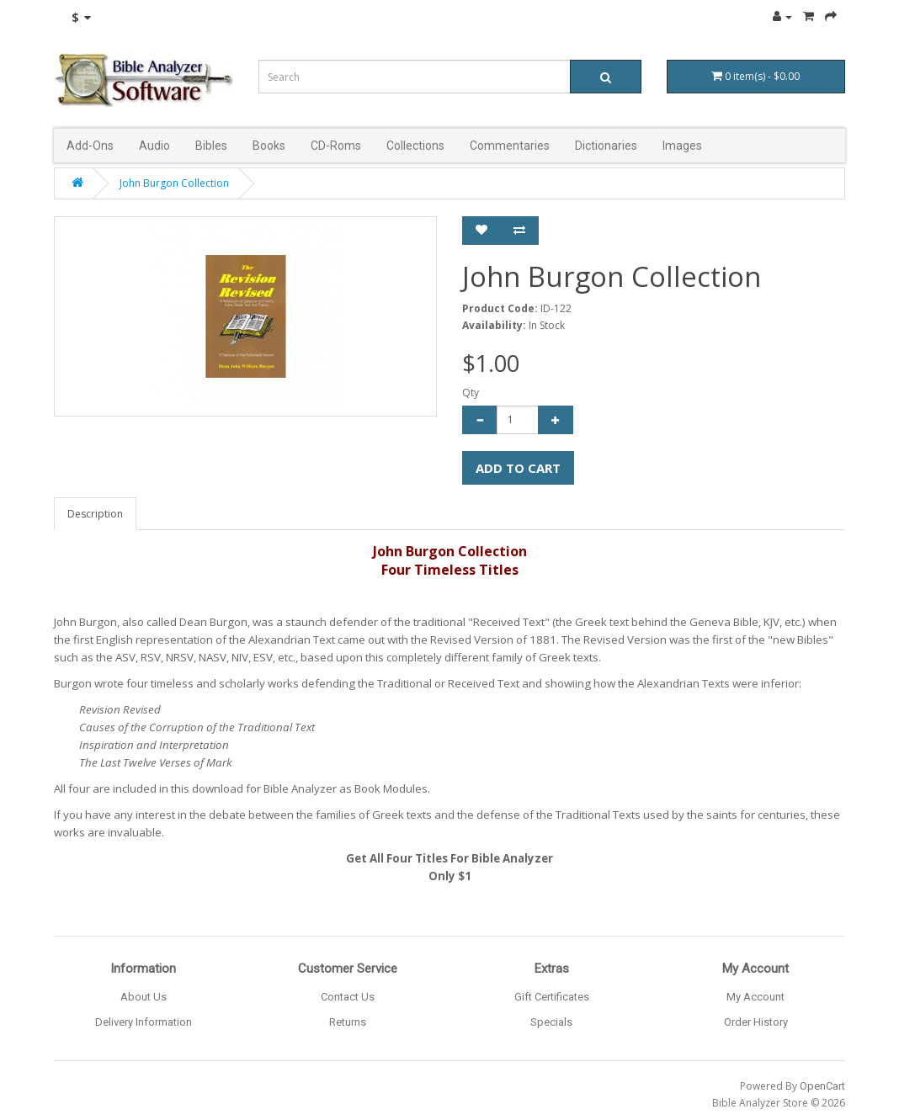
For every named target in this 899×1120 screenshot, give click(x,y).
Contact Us (348, 996)
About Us (143, 996)
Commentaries (510, 145)
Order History (756, 1022)
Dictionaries (606, 145)
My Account (755, 996)
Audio (154, 145)
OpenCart (822, 1086)
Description (95, 514)
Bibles (211, 145)
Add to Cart (518, 467)
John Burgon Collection (174, 183)
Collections (415, 145)
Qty (470, 392)
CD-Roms (336, 145)
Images (682, 145)
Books (269, 145)
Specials (551, 1022)
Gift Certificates (551, 996)
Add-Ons (90, 145)
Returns (347, 1022)
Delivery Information (143, 1022)
